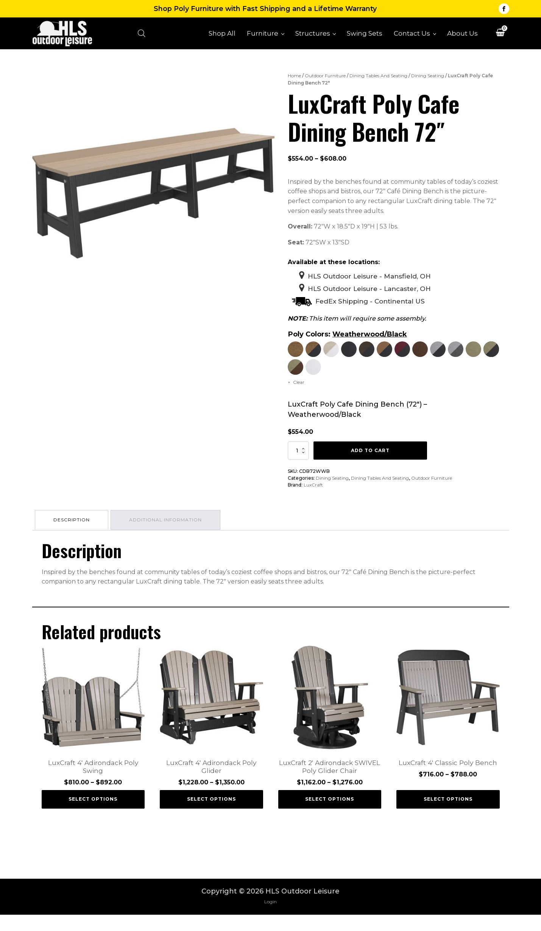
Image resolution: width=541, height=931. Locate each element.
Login (270, 918)
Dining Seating (427, 80)
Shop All (222, 35)
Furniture (262, 35)
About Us (462, 35)
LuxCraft (313, 501)
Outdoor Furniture (325, 80)
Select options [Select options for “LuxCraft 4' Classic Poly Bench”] (448, 815)
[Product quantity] (298, 467)
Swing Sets (364, 35)
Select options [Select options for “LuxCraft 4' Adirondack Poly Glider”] (211, 815)
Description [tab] (73, 535)
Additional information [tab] (168, 535)
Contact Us (412, 35)
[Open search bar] (147, 35)
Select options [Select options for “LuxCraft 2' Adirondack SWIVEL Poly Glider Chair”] (329, 815)
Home (294, 80)
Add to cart (370, 467)
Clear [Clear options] (298, 399)
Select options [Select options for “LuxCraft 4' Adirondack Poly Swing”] (93, 815)
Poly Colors (308, 340)
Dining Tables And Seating (378, 80)
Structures (312, 35)
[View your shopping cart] (500, 36)
